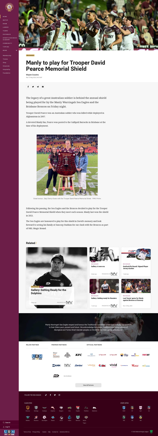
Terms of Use (27, 432)
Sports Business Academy (10, 38)
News (5, 16)
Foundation (6, 73)
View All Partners (88, 385)
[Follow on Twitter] (55, 395)
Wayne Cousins (32, 74)
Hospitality (6, 69)
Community (7, 43)
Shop (4, 62)
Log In (6, 427)
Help (49, 432)
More (10, 50)
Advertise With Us (64, 432)
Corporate (6, 66)
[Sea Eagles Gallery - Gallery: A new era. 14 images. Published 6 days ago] (104, 261)
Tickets (5, 59)
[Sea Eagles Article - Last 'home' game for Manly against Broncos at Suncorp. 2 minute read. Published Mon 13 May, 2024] (136, 293)
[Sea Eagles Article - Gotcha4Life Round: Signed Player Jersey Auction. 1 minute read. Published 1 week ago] (136, 261)
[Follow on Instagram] (59, 395)
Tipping (6, 47)
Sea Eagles (30, 55)
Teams (5, 30)
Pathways (7, 34)
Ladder (6, 27)
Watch (5, 20)
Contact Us (55, 432)
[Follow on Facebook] (50, 395)
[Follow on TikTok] (46, 395)
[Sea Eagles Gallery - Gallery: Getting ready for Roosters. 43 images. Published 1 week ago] (104, 293)
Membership (7, 55)
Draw (5, 23)
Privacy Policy (36, 432)
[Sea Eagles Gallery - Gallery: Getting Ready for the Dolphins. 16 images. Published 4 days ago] (56, 277)
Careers (44, 432)
